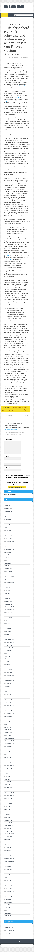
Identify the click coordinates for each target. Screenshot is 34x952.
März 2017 (8, 784)
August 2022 (8, 617)
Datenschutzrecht (16, 409)
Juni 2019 (7, 721)
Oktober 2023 (9, 579)
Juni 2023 (7, 590)
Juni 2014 (7, 875)
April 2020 (8, 694)
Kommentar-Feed (10, 930)
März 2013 (8, 915)
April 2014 (8, 880)
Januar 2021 (8, 669)
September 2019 (9, 713)
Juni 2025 (7, 525)
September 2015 (9, 833)
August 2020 (8, 683)
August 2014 (8, 869)
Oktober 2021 (9, 645)
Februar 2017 (8, 787)
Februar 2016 (8, 820)
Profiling (13, 410)
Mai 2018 (7, 754)
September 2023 (9, 582)
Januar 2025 (8, 538)
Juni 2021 (7, 656)
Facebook (8, 410)
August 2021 (8, 650)
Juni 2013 (7, 907)
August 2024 (8, 552)
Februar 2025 (8, 535)
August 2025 (8, 522)
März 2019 (8, 730)
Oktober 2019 (9, 710)
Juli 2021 (7, 653)
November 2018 (9, 741)
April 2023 (8, 596)
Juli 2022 (7, 620)
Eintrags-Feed (9, 927)
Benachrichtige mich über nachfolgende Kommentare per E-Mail (17, 483)
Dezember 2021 (9, 639)
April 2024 (8, 563)
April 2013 (8, 913)
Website (8, 467)
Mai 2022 (7, 626)
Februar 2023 (8, 601)
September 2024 (9, 549)
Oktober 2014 (9, 864)
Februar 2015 (8, 853)
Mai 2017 (7, 779)
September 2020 (9, 680)
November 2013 (9, 894)
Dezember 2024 (9, 541)
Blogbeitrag (16, 97)
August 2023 (8, 585)
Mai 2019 (7, 724)
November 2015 (9, 828)
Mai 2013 (7, 910)
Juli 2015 (7, 839)
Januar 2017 (8, 790)
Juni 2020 (7, 689)
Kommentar (10, 439)
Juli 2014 (7, 872)
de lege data (14, 6)
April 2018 (8, 757)
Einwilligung (24, 409)
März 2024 (8, 566)
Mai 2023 (7, 593)
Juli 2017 (7, 773)
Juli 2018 (7, 749)
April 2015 (8, 847)
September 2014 (9, 866)
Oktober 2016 (9, 798)
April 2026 (8, 503)
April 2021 (8, 661)
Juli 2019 (7, 719)
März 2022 (8, 631)
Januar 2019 (8, 735)
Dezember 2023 (9, 574)
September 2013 (9, 899)
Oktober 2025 (9, 516)
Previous (8, 416)
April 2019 (8, 727)
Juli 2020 (7, 686)
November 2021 (9, 642)
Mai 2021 (7, 658)
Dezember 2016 (9, 792)
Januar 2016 (8, 823)
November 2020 (9, 675)
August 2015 (8, 836)
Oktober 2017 (9, 768)
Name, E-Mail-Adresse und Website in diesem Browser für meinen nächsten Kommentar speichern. (18, 477)
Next (27, 416)
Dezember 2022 (9, 607)
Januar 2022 (8, 637)
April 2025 (8, 530)
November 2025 (9, 514)
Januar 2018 (8, 762)
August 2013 (8, 902)
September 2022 (9, 615)
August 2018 (8, 746)
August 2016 (8, 803)
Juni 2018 (7, 751)
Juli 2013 (7, 905)
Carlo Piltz (24, 57)
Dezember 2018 (9, 738)
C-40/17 (7, 256)
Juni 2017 (7, 776)
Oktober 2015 (9, 831)
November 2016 (9, 795)
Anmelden (8, 925)
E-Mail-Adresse (10, 462)
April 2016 (8, 814)
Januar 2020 (8, 702)
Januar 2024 (8, 571)
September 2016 (9, 801)
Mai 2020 (7, 691)
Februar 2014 (8, 885)
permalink (23, 410)
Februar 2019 (8, 732)
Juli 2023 (7, 587)
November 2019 (9, 708)
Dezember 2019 (9, 705)
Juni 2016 (7, 809)
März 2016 (8, 817)
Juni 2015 (7, 842)
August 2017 (8, 771)
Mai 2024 (7, 560)
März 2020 (8, 697)
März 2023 (8, 598)
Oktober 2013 (9, 896)
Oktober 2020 (9, 678)
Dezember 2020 (9, 672)
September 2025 (9, 519)
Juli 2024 (7, 555)
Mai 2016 (7, 812)
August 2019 (8, 716)
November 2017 (9, 765)
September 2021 (9, 648)
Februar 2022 (8, 634)
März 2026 (8, 505)
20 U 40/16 (8, 259)
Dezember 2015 (9, 825)
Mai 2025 (7, 527)
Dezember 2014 (9, 858)
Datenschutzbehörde (6, 409)
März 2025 (8, 533)
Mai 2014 (7, 877)
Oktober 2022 (9, 612)
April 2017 (8, 782)
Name (8, 456)
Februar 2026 (8, 508)
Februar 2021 (8, 667)
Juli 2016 (7, 806)
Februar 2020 (8, 700)
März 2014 (8, 883)
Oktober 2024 (9, 546)
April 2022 (8, 628)
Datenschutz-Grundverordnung (20, 407)
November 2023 (9, 576)
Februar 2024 (8, 568)
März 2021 (8, 664)
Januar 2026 (8, 511)
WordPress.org (9, 933)
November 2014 (9, 861)
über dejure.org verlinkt (10, 429)
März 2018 (8, 760)
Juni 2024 (7, 557)
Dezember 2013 (9, 891)
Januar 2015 (8, 855)
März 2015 (8, 850)
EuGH (3, 410)
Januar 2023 (8, 604)
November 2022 (9, 609)
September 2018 (9, 743)
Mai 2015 (7, 844)
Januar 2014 (8, 888)
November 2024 (9, 544)
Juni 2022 (7, 623)
